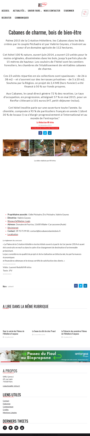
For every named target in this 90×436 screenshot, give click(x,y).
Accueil (5, 10)
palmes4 (10, 286)
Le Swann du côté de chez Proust (44, 331)
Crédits (6, 410)
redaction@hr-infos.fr (11, 386)
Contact (6, 401)
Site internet (13, 227)
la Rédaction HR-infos (45, 122)
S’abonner (69, 10)
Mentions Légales (10, 413)
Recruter (6, 17)
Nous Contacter (52, 10)
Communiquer (22, 17)
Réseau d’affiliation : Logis (19, 221)
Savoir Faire (34, 10)
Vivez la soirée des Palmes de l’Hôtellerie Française (13, 332)
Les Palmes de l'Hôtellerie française (45, 128)
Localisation (13, 234)
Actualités (18, 10)
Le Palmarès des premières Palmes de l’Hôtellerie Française (74, 332)
